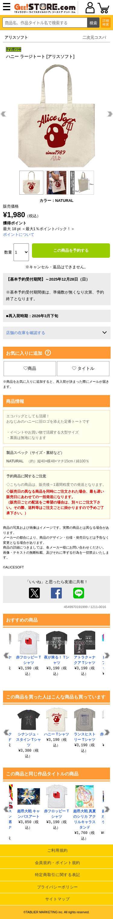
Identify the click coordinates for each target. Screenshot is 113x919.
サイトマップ (57, 899)
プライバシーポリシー (57, 887)
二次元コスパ (94, 37)
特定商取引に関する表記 (57, 874)
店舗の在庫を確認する (25, 332)
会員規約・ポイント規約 (57, 862)
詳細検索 (105, 22)
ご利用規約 (57, 850)
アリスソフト (16, 37)
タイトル (83, 368)
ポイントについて (18, 234)
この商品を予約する (71, 250)
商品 (30, 368)
